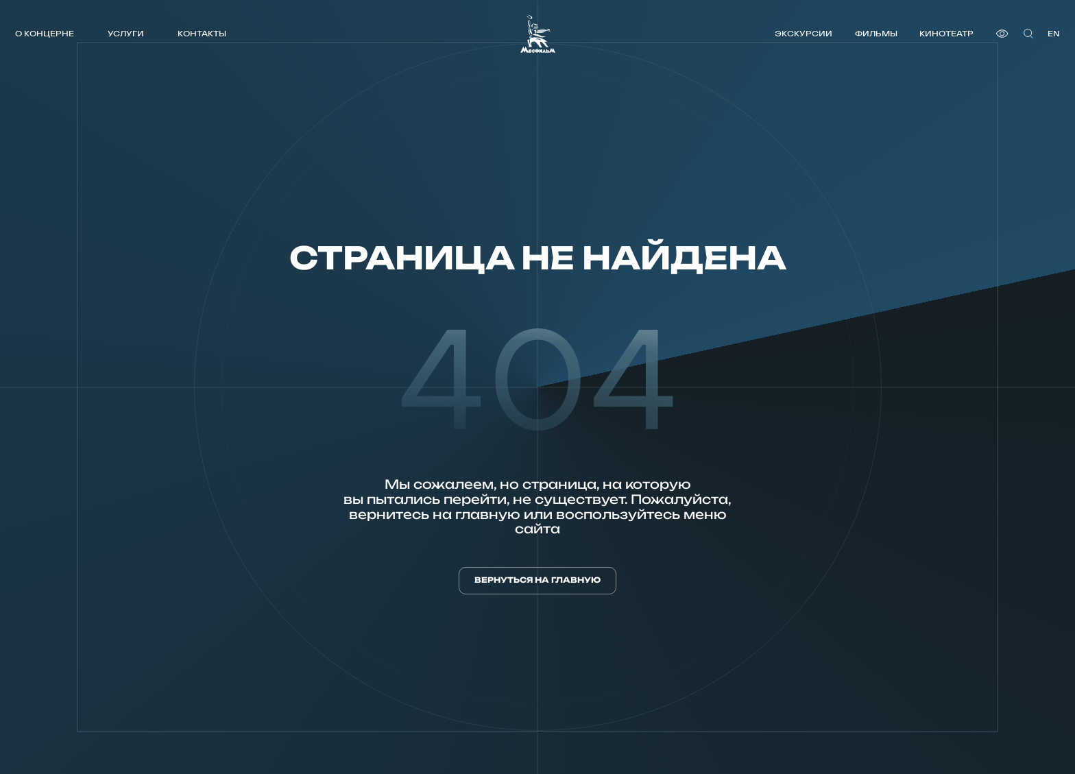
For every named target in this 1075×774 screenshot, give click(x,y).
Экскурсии (803, 33)
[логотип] (537, 34)
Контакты (202, 33)
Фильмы (876, 33)
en (1054, 33)
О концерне (44, 33)
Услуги (126, 33)
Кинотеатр (946, 33)
